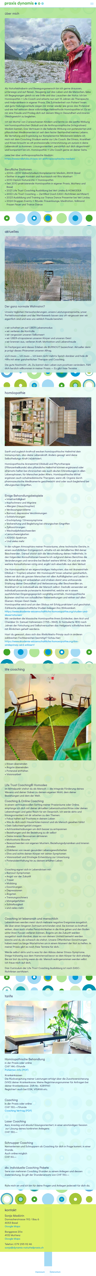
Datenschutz (55, 1272)
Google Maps (12, 1226)
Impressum (40, 1272)
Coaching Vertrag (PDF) (18, 1110)
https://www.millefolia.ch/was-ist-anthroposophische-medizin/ (40, 158)
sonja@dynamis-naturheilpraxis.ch (24, 1247)
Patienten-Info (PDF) (16, 1069)
